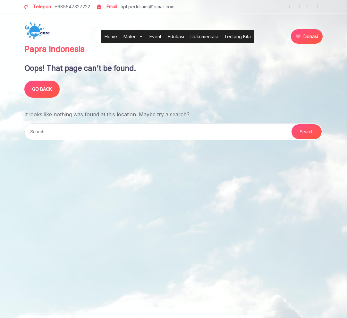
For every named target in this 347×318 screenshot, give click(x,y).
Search (307, 131)
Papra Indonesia (54, 49)
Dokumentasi (204, 36)
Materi (133, 36)
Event (155, 36)
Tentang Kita (237, 36)
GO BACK (42, 89)
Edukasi (176, 36)
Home (111, 36)
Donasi (307, 36)
